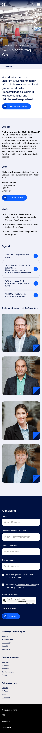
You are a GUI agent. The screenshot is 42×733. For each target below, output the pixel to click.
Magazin (8, 66)
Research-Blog (7, 640)
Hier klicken (21, 601)
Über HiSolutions (10, 657)
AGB (3, 715)
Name (5, 516)
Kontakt (5, 646)
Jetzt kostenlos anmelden (18, 106)
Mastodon (6, 698)
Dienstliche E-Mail (10, 545)
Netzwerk (5, 669)
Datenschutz (7, 727)
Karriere (5, 636)
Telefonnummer (9, 560)
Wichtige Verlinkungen (13, 631)
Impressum (6, 721)
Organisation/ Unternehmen (15, 531)
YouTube (5, 691)
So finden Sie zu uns (16, 198)
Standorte (5, 665)
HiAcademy (6, 643)
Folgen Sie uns (9, 683)
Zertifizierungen (8, 672)
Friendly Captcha (10, 594)
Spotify (4, 694)
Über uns (5, 662)
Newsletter (6, 649)
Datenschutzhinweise (26, 585)
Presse (4, 675)
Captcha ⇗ (30, 603)
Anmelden (12, 616)
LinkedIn (5, 688)
